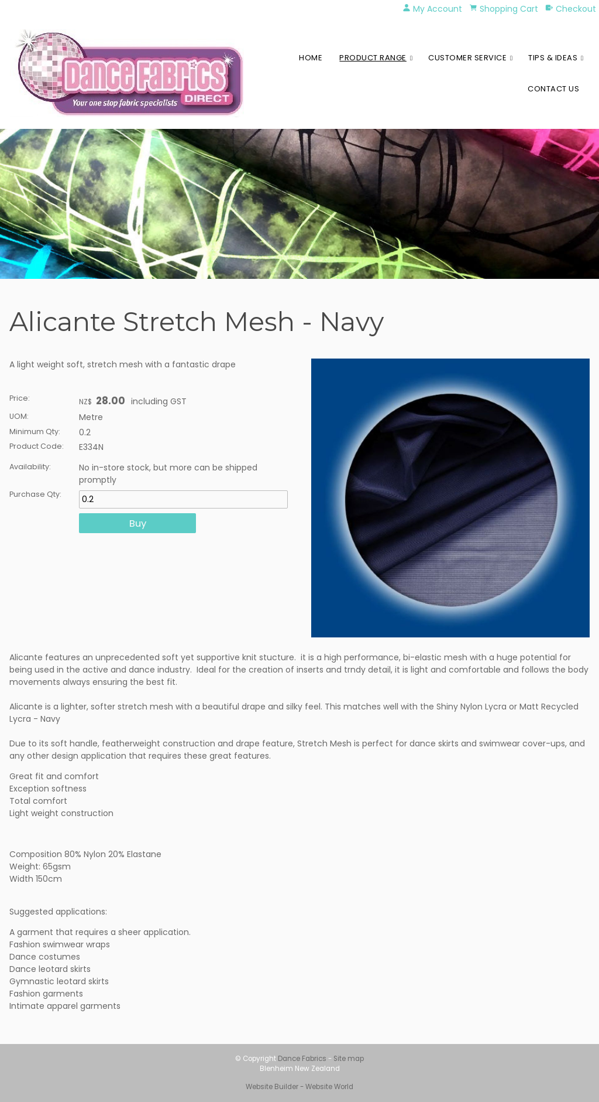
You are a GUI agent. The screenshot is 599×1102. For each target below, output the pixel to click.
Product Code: (36, 446)
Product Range (373, 57)
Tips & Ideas (552, 57)
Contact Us (553, 88)
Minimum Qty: (34, 431)
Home (310, 57)
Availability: (30, 467)
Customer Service (467, 57)
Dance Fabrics (302, 1058)
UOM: (19, 416)
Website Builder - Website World (299, 1086)
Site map (348, 1058)
